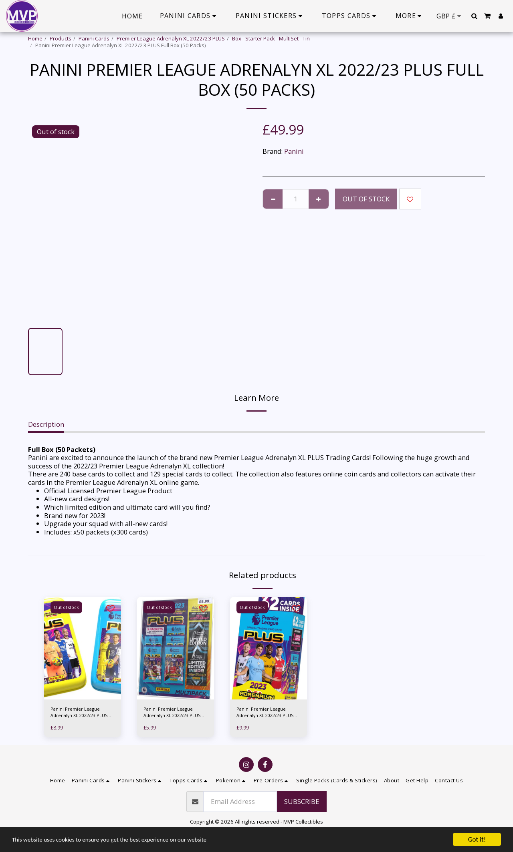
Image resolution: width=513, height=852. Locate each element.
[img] (82, 648)
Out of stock (366, 198)
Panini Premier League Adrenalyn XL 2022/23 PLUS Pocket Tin (78, 714)
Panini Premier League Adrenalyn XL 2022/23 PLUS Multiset (264, 714)
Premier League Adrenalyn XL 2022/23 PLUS (171, 38)
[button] (474, 16)
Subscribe (301, 804)
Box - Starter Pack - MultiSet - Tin (271, 38)
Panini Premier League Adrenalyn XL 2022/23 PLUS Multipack (171, 714)
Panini (294, 151)
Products (60, 38)
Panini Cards (94, 38)
